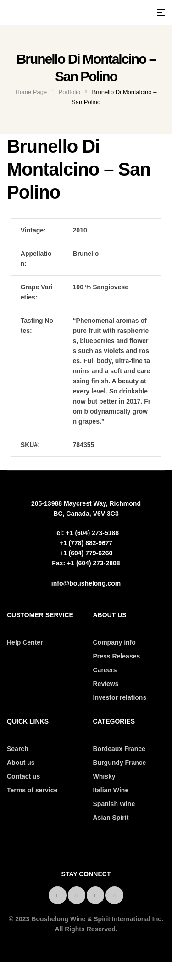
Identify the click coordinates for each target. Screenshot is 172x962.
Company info (114, 642)
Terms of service (32, 790)
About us (21, 762)
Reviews (106, 683)
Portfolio (70, 91)
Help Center (25, 642)
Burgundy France (119, 762)
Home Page (31, 91)
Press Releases (116, 656)
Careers (105, 670)
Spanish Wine (114, 803)
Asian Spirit (111, 817)
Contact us (23, 776)
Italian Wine (111, 790)
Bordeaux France (119, 748)
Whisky (104, 776)
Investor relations (120, 697)
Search (17, 748)
